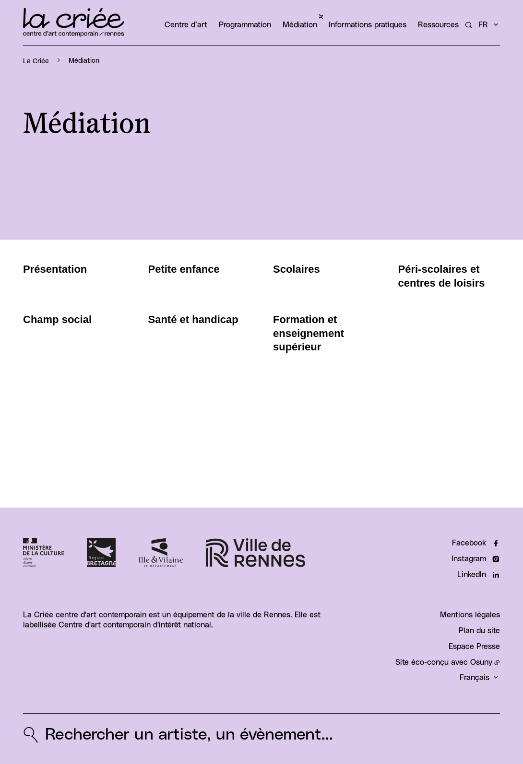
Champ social (57, 319)
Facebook (469, 543)
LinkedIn (471, 575)
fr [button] (483, 25)
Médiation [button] (300, 25)
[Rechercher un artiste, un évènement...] (468, 25)
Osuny (481, 662)
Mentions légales (470, 615)
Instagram (469, 559)
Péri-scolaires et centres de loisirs (441, 276)
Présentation (55, 269)
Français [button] (474, 678)
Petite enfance (184, 269)
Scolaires (296, 269)
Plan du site (479, 631)
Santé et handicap (193, 319)
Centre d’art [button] (186, 25)
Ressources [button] (438, 25)
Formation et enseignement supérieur (308, 333)
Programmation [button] (245, 25)
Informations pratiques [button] (367, 25)
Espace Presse (474, 646)
